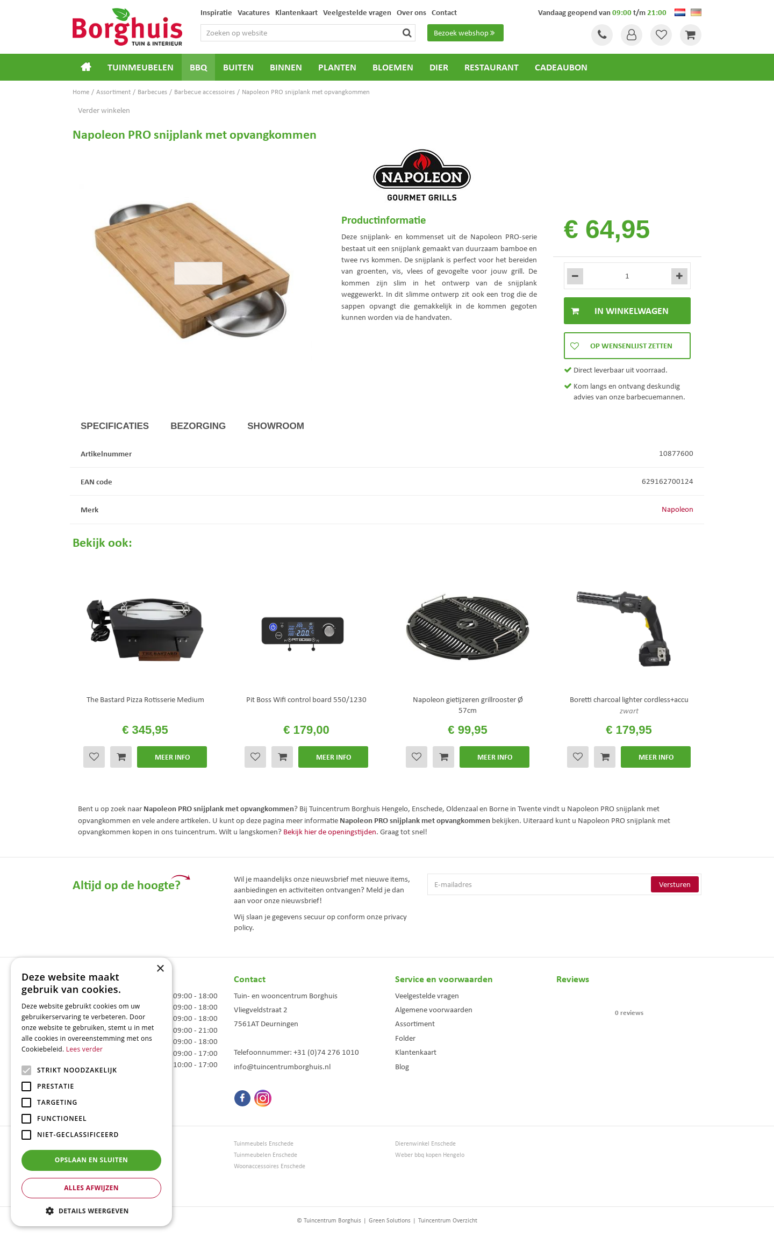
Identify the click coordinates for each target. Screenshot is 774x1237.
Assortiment (415, 1023)
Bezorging (198, 426)
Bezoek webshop (465, 32)
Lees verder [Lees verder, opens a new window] (84, 1049)
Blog (402, 1066)
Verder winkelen (104, 110)
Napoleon (677, 509)
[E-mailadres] (564, 884)
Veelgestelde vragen (427, 995)
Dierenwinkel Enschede (425, 1144)
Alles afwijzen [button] (91, 1187)
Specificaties (115, 426)
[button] (91, 1210)
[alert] (91, 1091)
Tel (602, 35)
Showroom (275, 426)
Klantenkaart (415, 1052)
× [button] (160, 969)
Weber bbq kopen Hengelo (429, 1155)
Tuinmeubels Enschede (263, 1144)
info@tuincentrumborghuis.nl (282, 1066)
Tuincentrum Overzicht (447, 1220)
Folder (405, 1038)
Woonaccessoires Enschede (269, 1166)
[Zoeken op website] (307, 32)
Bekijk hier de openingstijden (329, 831)
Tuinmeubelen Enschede (265, 1155)
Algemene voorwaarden (433, 1009)
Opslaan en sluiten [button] (91, 1159)
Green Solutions (390, 1220)
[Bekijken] (690, 35)
